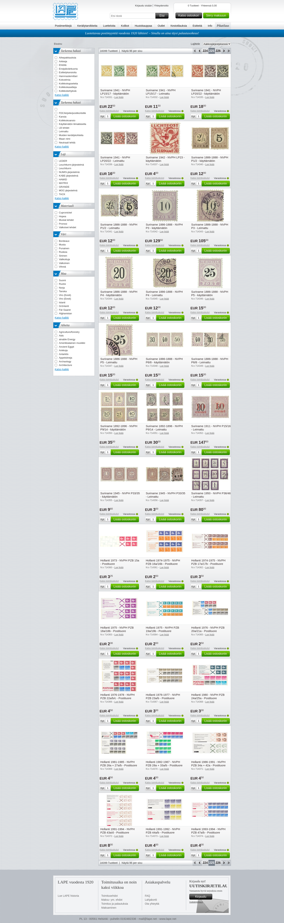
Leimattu (63, 131)
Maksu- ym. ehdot (111, 899)
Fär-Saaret (65, 309)
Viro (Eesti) (65, 295)
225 (211, 50)
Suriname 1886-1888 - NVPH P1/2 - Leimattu (118, 226)
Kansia (62, 116)
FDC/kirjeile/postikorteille (72, 113)
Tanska (63, 291)
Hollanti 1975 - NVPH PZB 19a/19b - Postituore (162, 629)
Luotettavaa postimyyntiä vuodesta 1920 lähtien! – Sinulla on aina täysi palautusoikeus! (142, 33)
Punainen (64, 248)
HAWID (63, 179)
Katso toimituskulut (109, 111)
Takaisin (199, 51)
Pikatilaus (223, 25)
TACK (62, 194)
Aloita (194, 51)
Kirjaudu (203, 897)
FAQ (147, 895)
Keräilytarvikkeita (87, 25)
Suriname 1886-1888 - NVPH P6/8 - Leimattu (209, 360)
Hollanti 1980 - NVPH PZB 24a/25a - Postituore (208, 696)
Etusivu (58, 43)
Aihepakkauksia (67, 57)
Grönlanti (64, 306)
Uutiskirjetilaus (196, 902)
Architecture (65, 365)
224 (205, 50)
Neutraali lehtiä (67, 142)
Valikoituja (64, 259)
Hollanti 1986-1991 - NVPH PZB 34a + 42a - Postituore (208, 763)
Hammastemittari (68, 76)
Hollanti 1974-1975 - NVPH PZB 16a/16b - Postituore (163, 562)
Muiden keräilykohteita (71, 135)
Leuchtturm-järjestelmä (71, 164)
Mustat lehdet (66, 220)
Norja (62, 287)
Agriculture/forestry (69, 332)
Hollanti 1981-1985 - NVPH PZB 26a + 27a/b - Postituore (118, 763)
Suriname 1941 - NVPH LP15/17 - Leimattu (161, 92)
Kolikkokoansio (67, 120)
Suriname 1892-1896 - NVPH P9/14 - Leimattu (164, 427)
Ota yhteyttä (152, 903)
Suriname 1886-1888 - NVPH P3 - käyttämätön (164, 226)
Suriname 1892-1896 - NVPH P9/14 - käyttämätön (118, 427)
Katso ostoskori (189, 15)
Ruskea (63, 252)
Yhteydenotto (161, 5)
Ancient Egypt (66, 346)
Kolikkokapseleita (68, 83)
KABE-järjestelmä (68, 175)
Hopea (62, 216)
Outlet (161, 25)
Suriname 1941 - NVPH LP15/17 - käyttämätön (115, 92)
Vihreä (62, 266)
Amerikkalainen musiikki (72, 343)
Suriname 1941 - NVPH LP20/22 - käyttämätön (206, 92)
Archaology (65, 361)
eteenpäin (223, 51)
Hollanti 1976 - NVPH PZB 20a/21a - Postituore (208, 629)
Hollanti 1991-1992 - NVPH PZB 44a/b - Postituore (163, 830)
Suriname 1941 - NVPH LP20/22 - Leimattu (115, 159)
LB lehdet (64, 127)
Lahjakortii (151, 899)
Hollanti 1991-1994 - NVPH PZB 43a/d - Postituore (117, 830)
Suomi (62, 280)
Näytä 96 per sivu (132, 50)
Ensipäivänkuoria (68, 68)
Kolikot (125, 25)
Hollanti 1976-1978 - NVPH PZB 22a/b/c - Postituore (117, 696)
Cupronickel (65, 212)
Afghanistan (65, 313)
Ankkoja (63, 350)
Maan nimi (64, 138)
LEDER (63, 161)
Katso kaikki (62, 95)
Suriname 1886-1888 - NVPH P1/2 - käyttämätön (209, 159)
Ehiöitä (62, 65)
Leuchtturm (65, 168)
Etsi (163, 16)
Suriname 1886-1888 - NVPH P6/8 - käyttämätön (164, 360)
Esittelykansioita (67, 72)
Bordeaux (64, 241)
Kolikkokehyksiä (67, 90)
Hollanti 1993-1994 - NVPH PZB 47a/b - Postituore (208, 830)
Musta (62, 244)
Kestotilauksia (179, 25)
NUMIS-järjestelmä (69, 172)
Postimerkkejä (63, 25)
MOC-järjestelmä (68, 190)
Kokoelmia (64, 79)
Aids (61, 335)
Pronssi (63, 223)
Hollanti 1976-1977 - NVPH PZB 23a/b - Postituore (163, 696)
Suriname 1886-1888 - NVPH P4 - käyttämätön (118, 293)
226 (218, 50)
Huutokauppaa (143, 25)
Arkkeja (63, 61)
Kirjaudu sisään (143, 5)
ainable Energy (67, 339)
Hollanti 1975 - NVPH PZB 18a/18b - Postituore (117, 629)
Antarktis (64, 354)
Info (210, 25)
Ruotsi (62, 284)
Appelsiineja (65, 357)
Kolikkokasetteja (68, 87)
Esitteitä (197, 25)
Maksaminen (108, 907)
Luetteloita (109, 25)
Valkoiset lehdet (67, 227)
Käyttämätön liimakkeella (72, 124)
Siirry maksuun (217, 15)
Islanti (62, 302)
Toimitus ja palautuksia (114, 903)
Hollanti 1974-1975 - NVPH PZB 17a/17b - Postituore (208, 562)
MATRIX (63, 183)
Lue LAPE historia (68, 895)
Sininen (63, 255)
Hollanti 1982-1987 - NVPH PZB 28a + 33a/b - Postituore (164, 763)
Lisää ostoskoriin (125, 116)
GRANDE (64, 186)
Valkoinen (64, 263)
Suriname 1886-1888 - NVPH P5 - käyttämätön (209, 293)
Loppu (228, 51)
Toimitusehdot (109, 895)
